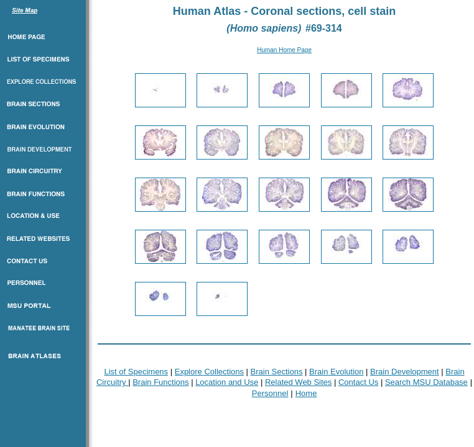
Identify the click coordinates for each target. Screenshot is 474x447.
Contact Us (358, 382)
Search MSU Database (426, 382)
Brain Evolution (336, 371)
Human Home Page (284, 50)
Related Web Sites (298, 382)
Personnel (270, 393)
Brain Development (404, 371)
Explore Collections (209, 371)
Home (306, 393)
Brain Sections (277, 371)
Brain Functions (160, 382)
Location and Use (226, 382)
